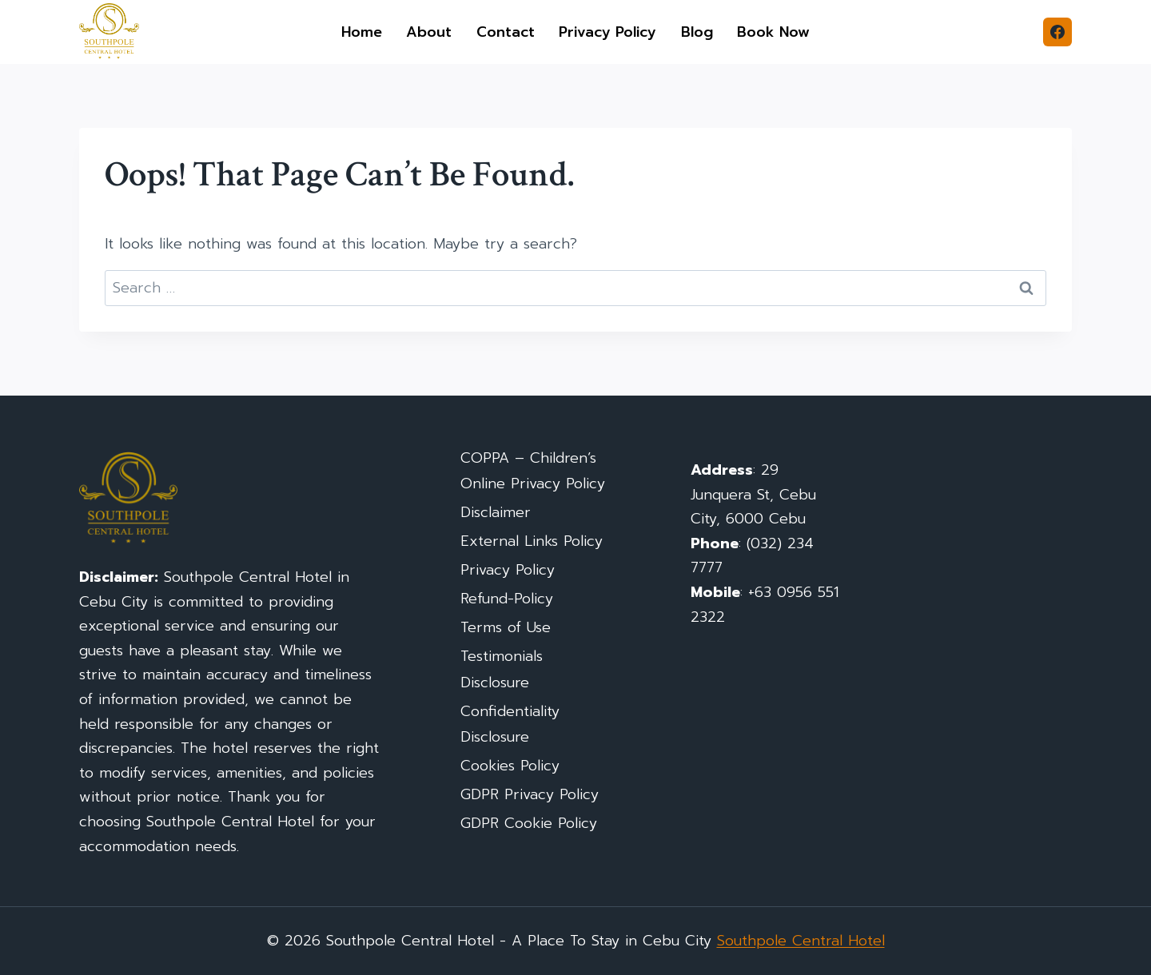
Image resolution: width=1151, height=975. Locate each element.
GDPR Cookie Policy (528, 823)
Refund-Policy (506, 598)
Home (361, 32)
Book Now (773, 32)
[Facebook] (1057, 32)
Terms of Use (505, 627)
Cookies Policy (510, 765)
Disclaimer (495, 512)
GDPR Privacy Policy (529, 794)
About (429, 32)
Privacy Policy (607, 32)
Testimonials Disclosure (501, 669)
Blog (697, 32)
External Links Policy (531, 541)
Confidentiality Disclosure (510, 724)
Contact (505, 32)
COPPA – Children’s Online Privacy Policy (532, 471)
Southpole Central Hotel (801, 940)
